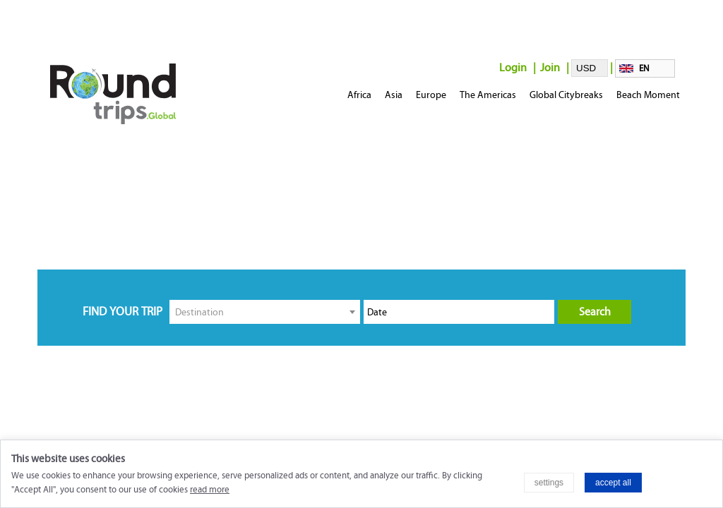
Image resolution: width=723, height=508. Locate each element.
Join (550, 67)
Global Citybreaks (566, 95)
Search (595, 311)
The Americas (488, 95)
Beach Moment (648, 95)
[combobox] (264, 312)
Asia (393, 95)
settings (548, 483)
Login (513, 67)
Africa (359, 95)
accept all (613, 483)
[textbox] (264, 311)
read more (209, 489)
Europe (431, 95)
